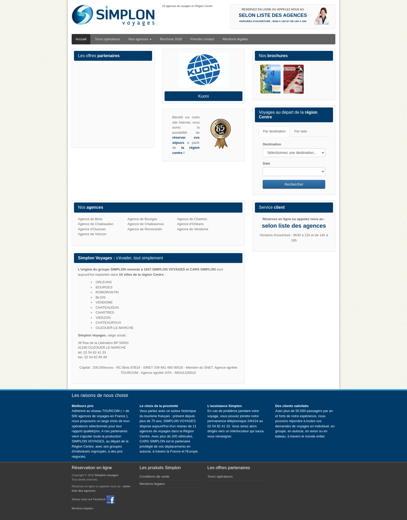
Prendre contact (202, 39)
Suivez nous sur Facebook (93, 499)
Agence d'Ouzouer (92, 229)
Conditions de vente (154, 476)
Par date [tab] (300, 131)
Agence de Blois (90, 219)
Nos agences (140, 39)
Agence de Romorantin (144, 229)
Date (266, 163)
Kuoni (203, 96)
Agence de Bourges (142, 219)
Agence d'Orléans (190, 224)
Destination (272, 144)
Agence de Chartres (192, 219)
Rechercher (293, 184)
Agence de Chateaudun (95, 224)
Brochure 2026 (171, 39)
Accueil (81, 39)
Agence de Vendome (192, 229)
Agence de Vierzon (92, 234)
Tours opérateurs (107, 39)
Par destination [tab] (274, 131)
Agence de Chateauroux (145, 224)
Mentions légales (235, 39)
